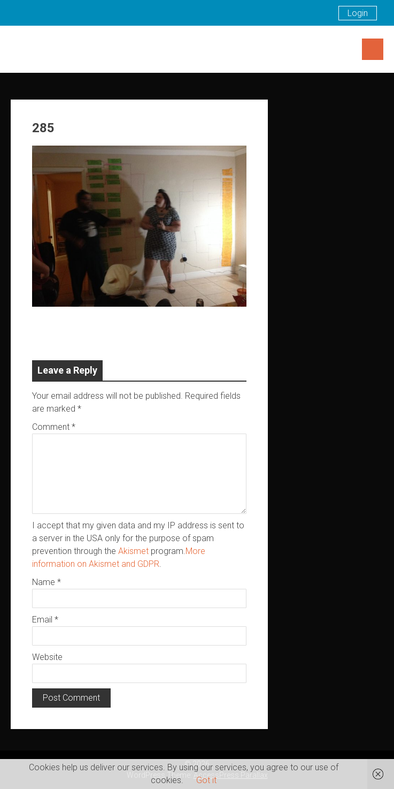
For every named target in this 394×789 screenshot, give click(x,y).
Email (45, 619)
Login (357, 13)
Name (46, 582)
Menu (372, 49)
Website (47, 657)
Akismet (133, 551)
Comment (53, 427)
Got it (206, 780)
